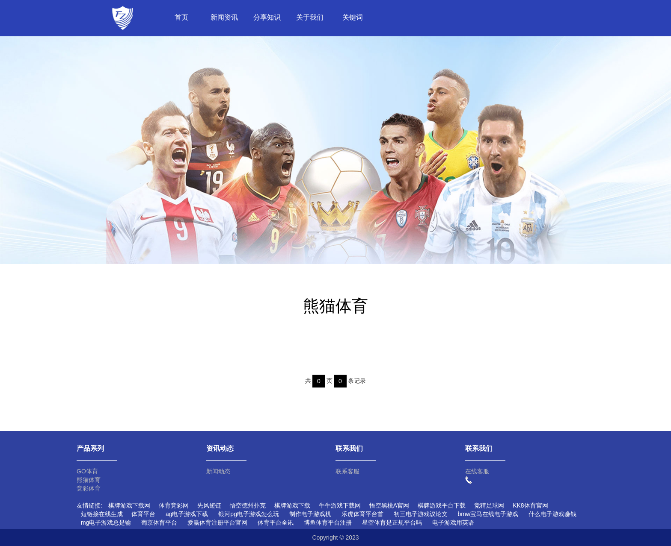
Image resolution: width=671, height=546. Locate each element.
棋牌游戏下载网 (129, 505)
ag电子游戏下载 (187, 514)
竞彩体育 (89, 488)
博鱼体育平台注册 (328, 522)
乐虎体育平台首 (362, 514)
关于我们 (310, 17)
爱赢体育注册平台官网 (217, 522)
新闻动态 (218, 471)
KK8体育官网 (530, 505)
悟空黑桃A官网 (389, 505)
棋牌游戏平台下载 (442, 505)
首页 (181, 17)
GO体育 (87, 471)
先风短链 (209, 505)
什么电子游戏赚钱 (552, 514)
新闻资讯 (224, 17)
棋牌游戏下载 (292, 505)
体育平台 (143, 514)
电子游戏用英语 (453, 522)
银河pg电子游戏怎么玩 (248, 514)
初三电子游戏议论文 (421, 514)
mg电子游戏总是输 (106, 522)
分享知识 (267, 17)
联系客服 (347, 471)
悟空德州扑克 (248, 505)
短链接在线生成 (102, 514)
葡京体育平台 (159, 522)
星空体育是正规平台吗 (392, 522)
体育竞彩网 (174, 505)
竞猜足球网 (489, 505)
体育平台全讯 (276, 522)
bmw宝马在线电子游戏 (488, 514)
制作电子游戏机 (310, 514)
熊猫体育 (89, 479)
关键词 (352, 17)
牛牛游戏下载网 (340, 505)
